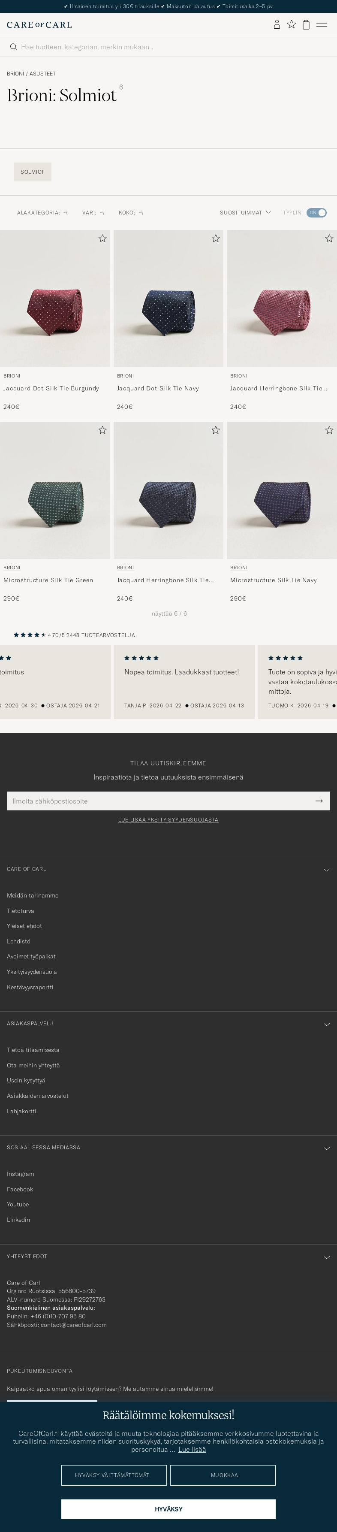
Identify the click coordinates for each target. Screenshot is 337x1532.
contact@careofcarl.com (74, 1325)
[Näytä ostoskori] (306, 24)
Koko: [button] (131, 212)
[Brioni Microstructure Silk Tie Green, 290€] (55, 512)
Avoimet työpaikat (31, 956)
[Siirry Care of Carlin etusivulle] (39, 24)
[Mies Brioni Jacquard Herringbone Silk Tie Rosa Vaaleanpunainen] (282, 299)
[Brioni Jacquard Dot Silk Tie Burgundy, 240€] (55, 320)
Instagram (20, 1174)
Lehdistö (18, 941)
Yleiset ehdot (24, 926)
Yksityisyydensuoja (32, 972)
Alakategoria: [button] (43, 212)
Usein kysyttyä (26, 1080)
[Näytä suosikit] (291, 25)
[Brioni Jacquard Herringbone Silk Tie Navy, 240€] (169, 512)
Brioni (15, 74)
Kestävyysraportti (30, 987)
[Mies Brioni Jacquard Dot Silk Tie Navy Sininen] (169, 299)
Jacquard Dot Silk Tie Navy (158, 388)
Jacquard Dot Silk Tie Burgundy (51, 388)
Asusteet (43, 74)
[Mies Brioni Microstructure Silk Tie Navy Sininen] (282, 490)
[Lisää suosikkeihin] (100, 240)
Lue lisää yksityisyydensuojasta (168, 819)
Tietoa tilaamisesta (33, 1050)
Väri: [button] (93, 212)
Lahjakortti (21, 1111)
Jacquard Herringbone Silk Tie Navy (163, 580)
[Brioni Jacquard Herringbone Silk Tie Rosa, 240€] (282, 320)
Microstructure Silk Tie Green (48, 580)
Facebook (20, 1189)
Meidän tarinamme (32, 895)
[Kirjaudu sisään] (277, 25)
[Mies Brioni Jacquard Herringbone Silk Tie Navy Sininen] (169, 490)
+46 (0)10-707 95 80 (58, 1316)
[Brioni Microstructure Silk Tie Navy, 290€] (282, 512)
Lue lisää (192, 1449)
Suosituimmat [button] (245, 212)
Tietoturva (20, 911)
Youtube (18, 1204)
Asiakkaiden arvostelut (38, 1096)
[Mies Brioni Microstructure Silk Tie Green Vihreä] (55, 490)
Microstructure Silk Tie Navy (273, 580)
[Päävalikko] (321, 25)
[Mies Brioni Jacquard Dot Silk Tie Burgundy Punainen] (55, 299)
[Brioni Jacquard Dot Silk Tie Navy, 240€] (169, 320)
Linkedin (18, 1220)
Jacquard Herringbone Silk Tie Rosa (276, 388)
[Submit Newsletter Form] (319, 801)
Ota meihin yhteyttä (33, 1065)
